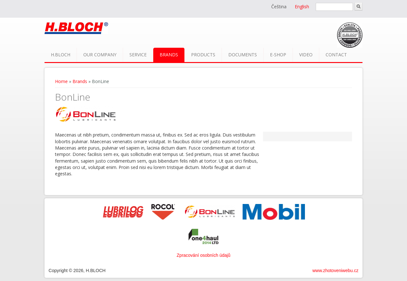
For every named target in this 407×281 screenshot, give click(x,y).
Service (138, 55)
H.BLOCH (60, 55)
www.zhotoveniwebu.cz (335, 270)
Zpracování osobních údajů (204, 255)
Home (61, 81)
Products (203, 55)
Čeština (278, 7)
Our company (99, 55)
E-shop (278, 55)
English (302, 7)
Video (306, 55)
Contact (336, 55)
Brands (169, 55)
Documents (242, 55)
